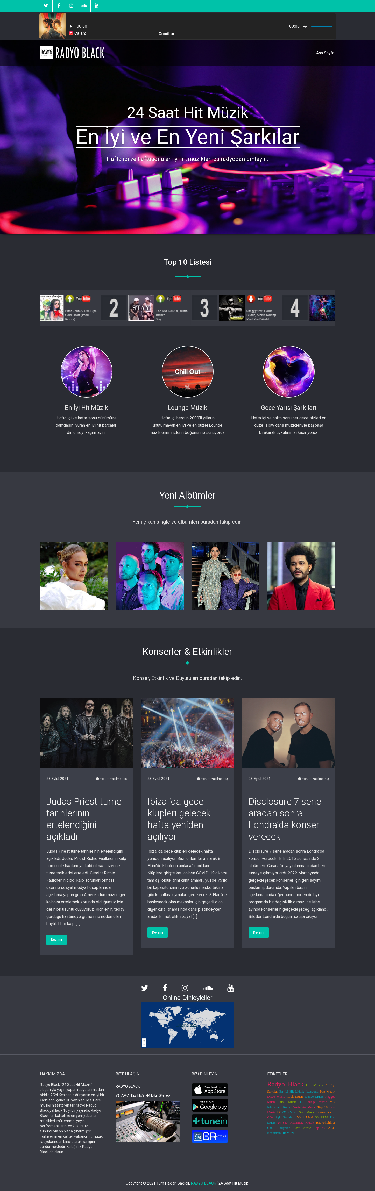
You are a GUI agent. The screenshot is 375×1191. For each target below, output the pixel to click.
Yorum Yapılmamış (111, 779)
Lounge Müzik (187, 407)
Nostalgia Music (304, 1107)
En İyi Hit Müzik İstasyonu (299, 1091)
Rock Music (295, 1097)
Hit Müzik (314, 1085)
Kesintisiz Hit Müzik (281, 1133)
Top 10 (322, 1107)
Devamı (56, 940)
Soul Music (307, 1112)
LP (278, 1112)
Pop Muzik (327, 1091)
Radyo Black (285, 1084)
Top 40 (319, 1128)
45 (301, 1102)
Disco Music (276, 1097)
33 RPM (321, 1117)
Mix (332, 1102)
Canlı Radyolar (278, 1128)
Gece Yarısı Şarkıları (288, 407)
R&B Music (290, 1112)
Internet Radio (325, 1112)
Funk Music (287, 1102)
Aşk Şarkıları (285, 1117)
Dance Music (314, 1097)
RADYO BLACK (203, 1183)
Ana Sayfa (325, 53)
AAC (331, 1128)
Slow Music (302, 1128)
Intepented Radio (279, 1107)
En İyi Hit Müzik (86, 407)
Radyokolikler (325, 1122)
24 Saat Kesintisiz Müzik (296, 1122)
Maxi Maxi (305, 1117)
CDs (270, 1117)
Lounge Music (316, 1102)
